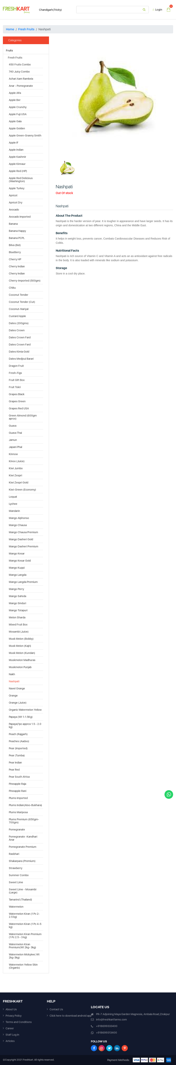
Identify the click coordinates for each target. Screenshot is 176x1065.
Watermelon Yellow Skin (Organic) (23, 966)
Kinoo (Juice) (17, 461)
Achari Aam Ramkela (21, 78)
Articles (10, 1041)
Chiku (12, 287)
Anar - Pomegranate (21, 85)
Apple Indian (16, 149)
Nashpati (14, 681)
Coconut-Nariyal (18, 309)
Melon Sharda (17, 617)
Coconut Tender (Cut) (22, 301)
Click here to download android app (70, 1015)
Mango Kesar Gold (20, 560)
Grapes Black (16, 394)
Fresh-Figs (15, 372)
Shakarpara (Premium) (22, 861)
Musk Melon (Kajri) (20, 645)
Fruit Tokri (15, 387)
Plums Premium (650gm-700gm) (24, 821)
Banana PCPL (17, 238)
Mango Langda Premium (23, 581)
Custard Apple (17, 316)
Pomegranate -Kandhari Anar (23, 838)
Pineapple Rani (17, 790)
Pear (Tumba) (17, 755)
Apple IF (13, 142)
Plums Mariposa (18, 812)
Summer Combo (19, 875)
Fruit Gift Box (17, 380)
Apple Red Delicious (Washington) (21, 180)
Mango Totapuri (18, 610)
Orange (13, 695)
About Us (11, 1009)
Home (10, 29)
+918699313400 (106, 1032)
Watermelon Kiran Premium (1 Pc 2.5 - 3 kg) (25, 936)
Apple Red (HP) (18, 171)
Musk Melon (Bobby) (21, 638)
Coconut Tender (18, 294)
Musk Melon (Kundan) (22, 652)
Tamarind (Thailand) (20, 899)
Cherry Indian (17, 266)
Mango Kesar (17, 553)
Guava (12, 425)
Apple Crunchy (18, 107)
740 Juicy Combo (19, 71)
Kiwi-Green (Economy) (22, 489)
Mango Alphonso (19, 518)
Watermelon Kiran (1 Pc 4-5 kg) (25, 925)
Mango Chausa (18, 525)
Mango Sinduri (17, 603)
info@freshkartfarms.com (111, 1019)
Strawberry (15, 868)
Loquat (13, 496)
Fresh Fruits (26, 29)
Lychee (13, 503)
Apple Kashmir (17, 156)
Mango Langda (17, 574)
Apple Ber (15, 100)
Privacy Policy (14, 1015)
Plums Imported (18, 798)
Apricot (13, 195)
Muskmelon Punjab (20, 667)
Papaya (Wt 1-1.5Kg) (21, 716)
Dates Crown (17, 330)
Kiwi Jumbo (16, 468)
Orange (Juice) (18, 702)
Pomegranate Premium (22, 846)
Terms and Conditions (19, 1022)
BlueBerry (15, 252)
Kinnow (13, 454)
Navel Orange (17, 688)
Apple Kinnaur (17, 163)
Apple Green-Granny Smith (25, 135)
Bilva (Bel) (15, 245)
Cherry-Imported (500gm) (25, 280)
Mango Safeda (17, 596)
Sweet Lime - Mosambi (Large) (22, 891)
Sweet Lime (16, 882)
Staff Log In (12, 1034)
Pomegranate (17, 829)
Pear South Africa (19, 776)
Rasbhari (14, 853)
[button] (64, 95)
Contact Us (56, 1009)
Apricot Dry (15, 202)
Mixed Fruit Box (18, 624)
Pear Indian (15, 762)
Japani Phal (15, 447)
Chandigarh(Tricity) (48, 9)
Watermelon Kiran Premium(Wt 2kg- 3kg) (22, 946)
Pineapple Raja (17, 783)
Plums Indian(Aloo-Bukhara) (25, 805)
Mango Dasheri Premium (23, 546)
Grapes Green (17, 401)
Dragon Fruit (16, 365)
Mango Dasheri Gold (21, 539)
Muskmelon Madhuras (22, 660)
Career (10, 1028)
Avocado (14, 209)
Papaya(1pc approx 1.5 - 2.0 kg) (25, 725)
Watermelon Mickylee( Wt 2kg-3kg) (24, 956)
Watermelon (16, 906)
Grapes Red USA (19, 408)
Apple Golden (17, 128)
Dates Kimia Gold (19, 351)
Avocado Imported (20, 216)
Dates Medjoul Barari (21, 358)
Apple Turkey (16, 188)
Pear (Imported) (18, 748)
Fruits (9, 50)
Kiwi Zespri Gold (18, 482)
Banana (13, 223)
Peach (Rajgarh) (18, 734)
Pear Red (14, 769)
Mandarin (14, 510)
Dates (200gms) (19, 323)
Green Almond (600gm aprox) (23, 417)
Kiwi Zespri (15, 475)
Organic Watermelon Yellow (25, 709)
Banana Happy (17, 230)
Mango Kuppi (17, 567)
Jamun (13, 439)
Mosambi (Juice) (19, 631)
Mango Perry (16, 589)
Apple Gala (15, 121)
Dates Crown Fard (20, 337)
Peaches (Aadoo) (19, 741)
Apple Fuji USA (18, 114)
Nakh (12, 674)
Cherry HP (15, 259)
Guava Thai (15, 432)
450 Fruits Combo (20, 64)
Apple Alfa (15, 92)
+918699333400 (106, 1026)
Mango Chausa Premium (23, 532)
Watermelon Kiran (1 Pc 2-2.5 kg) (24, 915)
